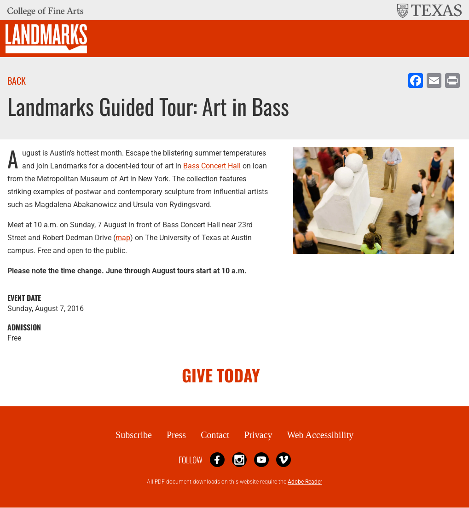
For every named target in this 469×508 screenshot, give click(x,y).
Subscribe (134, 435)
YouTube (261, 459)
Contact (215, 435)
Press (176, 435)
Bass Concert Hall (212, 166)
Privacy (258, 435)
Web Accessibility (320, 435)
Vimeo (283, 459)
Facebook (217, 459)
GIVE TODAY (221, 375)
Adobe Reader (305, 482)
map (123, 237)
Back (16, 80)
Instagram (239, 459)
